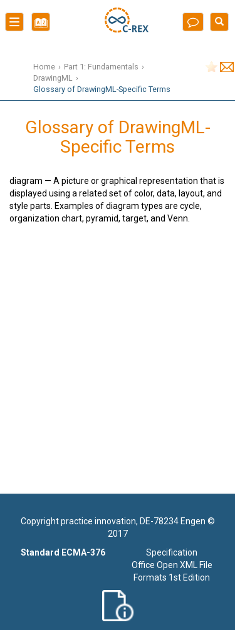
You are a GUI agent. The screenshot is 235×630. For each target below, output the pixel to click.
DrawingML (53, 78)
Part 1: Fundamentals (101, 66)
